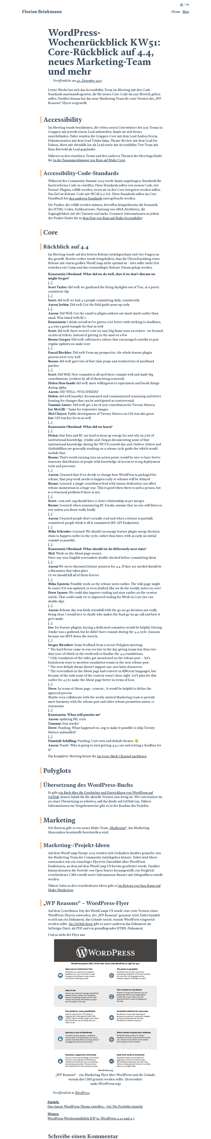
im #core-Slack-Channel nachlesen (121, 756)
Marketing (118, 828)
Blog (186, 12)
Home (175, 12)
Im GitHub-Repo (81, 924)
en (187, 4)
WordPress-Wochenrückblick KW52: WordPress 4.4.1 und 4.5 (105, 1116)
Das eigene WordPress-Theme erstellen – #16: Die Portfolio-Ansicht (105, 1104)
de (181, 4)
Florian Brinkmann (42, 11)
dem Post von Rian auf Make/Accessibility (112, 218)
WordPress (82, 1093)
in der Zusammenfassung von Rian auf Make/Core (89, 160)
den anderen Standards (85, 198)
